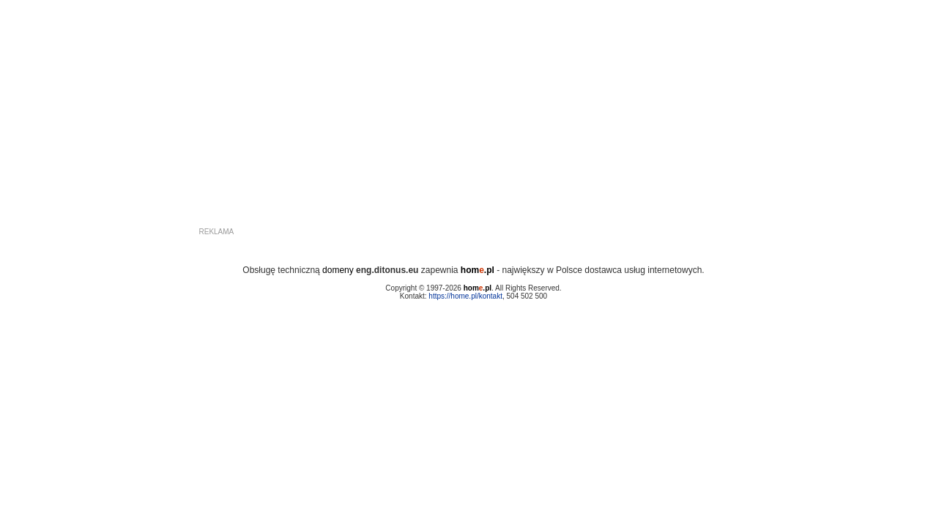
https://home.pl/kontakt (465, 296)
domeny (338, 270)
